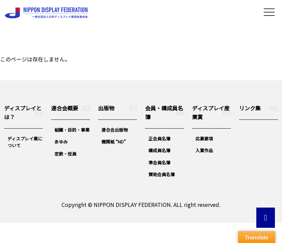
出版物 (106, 108)
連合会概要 (64, 108)
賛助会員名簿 (161, 174)
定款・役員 (65, 154)
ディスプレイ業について (24, 141)
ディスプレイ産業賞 (211, 112)
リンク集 (250, 108)
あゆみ (61, 141)
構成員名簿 (159, 150)
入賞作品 (204, 150)
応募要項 (204, 138)
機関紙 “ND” (113, 141)
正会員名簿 (159, 138)
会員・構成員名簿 (164, 112)
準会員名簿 (159, 162)
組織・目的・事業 (72, 130)
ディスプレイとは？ (23, 112)
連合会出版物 (114, 130)
